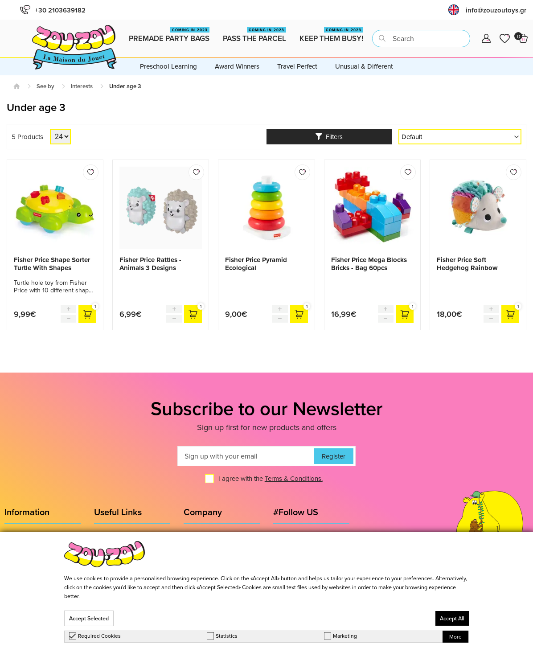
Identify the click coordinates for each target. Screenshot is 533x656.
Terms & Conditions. (294, 478)
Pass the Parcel (254, 35)
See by (45, 86)
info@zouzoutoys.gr (496, 10)
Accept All (452, 618)
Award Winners (237, 66)
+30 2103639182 (53, 10)
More (455, 636)
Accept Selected (89, 618)
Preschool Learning (168, 66)
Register (333, 456)
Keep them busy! (331, 35)
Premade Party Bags (169, 35)
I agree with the (270, 478)
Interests (82, 86)
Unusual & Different (364, 66)
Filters (329, 136)
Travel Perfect (297, 66)
